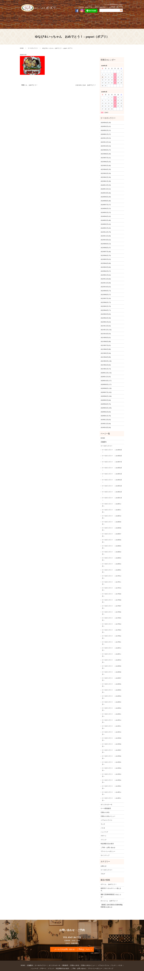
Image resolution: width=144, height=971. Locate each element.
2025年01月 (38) (106, 174)
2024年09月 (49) (106, 189)
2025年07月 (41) (106, 150)
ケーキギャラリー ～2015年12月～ (111, 714)
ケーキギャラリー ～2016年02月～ (111, 702)
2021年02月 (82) (106, 358)
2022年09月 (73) (106, 283)
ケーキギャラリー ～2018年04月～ (111, 546)
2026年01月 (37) (106, 127)
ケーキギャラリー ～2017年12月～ (111, 570)
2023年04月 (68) (106, 256)
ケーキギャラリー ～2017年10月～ (111, 582)
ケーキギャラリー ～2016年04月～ (111, 690)
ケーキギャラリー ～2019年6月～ (112, 462)
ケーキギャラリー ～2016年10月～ (111, 654)
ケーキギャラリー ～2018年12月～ (111, 498)
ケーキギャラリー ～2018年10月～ (111, 510)
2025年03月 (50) (106, 166)
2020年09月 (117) (106, 377)
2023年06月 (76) (106, 248)
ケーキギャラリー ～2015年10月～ (111, 726)
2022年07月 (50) (106, 291)
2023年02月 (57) (106, 264)
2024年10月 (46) (106, 185)
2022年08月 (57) (106, 287)
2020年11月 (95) (106, 369)
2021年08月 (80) (106, 334)
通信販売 (67, 18)
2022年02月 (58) (106, 311)
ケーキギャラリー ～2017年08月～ (111, 594)
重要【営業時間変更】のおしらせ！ (111, 888)
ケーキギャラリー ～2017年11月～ (111, 576)
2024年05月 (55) (106, 205)
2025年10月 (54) (106, 139)
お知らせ (103, 859)
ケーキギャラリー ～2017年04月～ (111, 618)
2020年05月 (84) (106, 393)
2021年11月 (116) (106, 322)
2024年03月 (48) (106, 213)
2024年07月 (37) (106, 197)
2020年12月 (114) (106, 365)
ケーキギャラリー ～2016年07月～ (111, 672)
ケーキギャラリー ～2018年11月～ (111, 504)
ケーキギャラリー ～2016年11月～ (111, 648)
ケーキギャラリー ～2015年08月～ (111, 738)
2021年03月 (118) (106, 354)
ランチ (103, 817)
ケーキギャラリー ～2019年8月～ (112, 450)
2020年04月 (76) (106, 397)
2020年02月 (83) (106, 404)
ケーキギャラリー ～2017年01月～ (111, 636)
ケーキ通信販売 (106, 801)
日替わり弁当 (105, 805)
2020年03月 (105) (106, 401)
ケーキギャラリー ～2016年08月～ (111, 666)
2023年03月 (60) (106, 260)
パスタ (103, 821)
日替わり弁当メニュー (108, 809)
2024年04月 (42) (106, 209)
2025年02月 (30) (106, 170)
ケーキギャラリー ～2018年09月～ (111, 516)
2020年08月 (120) (106, 381)
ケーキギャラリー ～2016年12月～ (111, 642)
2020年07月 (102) (106, 385)
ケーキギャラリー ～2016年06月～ (111, 678)
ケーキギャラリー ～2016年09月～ (111, 660)
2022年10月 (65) (106, 279)
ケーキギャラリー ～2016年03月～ (111, 696)
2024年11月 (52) (106, 182)
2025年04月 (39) (106, 162)
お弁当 (75, 18)
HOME (24, 18)
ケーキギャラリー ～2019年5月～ (112, 468)
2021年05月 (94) (106, 346)
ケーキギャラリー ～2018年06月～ (111, 534)
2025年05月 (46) (106, 158)
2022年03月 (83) (106, 307)
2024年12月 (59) (106, 178)
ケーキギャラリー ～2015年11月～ (111, 720)
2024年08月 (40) (106, 193)
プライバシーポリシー (108, 844)
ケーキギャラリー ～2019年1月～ (112, 492)
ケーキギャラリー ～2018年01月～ (111, 564)
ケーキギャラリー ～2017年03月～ (111, 624)
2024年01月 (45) (106, 221)
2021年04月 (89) (106, 350)
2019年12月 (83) (106, 412)
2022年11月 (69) (106, 275)
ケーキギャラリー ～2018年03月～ (111, 552)
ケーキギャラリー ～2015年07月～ (111, 744)
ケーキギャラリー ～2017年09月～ (111, 588)
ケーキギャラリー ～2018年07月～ (111, 528)
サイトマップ (105, 848)
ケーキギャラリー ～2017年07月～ (111, 600)
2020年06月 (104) (106, 389)
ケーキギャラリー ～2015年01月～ (111, 780)
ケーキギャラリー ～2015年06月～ (111, 750)
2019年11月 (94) (106, 416)
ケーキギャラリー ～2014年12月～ (111, 786)
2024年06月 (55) (106, 201)
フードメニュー (99, 18)
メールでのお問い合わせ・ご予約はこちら (72, 942)
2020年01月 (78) (106, 408)
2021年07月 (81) (106, 338)
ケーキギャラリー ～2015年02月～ (111, 774)
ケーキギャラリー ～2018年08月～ (111, 522)
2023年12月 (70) (106, 225)
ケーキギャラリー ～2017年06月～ (111, 606)
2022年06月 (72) (106, 295)
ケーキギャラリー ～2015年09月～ (111, 732)
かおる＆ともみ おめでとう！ (86, 78)
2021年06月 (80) (106, 342)
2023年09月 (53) (106, 236)
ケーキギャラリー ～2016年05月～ (111, 684)
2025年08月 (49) (106, 146)
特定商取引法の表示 (107, 836)
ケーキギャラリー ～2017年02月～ (111, 630)
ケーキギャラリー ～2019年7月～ (112, 456)
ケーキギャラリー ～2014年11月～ (111, 792)
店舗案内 (31, 18)
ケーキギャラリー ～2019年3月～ (112, 480)
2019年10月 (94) (106, 420)
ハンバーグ (104, 824)
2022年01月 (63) (106, 314)
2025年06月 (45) (106, 154)
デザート (103, 828)
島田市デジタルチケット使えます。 (111, 882)
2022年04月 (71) (106, 303)
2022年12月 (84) (106, 271)
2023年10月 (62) (106, 232)
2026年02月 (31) (106, 123)
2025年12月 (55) (106, 131)
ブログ (103, 866)
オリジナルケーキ (56, 18)
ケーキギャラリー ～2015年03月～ (111, 768)
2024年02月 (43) (106, 217)
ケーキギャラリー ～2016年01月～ (111, 708)
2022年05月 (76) (106, 299)
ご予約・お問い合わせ (115, 18)
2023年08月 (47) (106, 240)
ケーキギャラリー (42, 18)
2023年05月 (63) (106, 252)
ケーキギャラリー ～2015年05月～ (111, 756)
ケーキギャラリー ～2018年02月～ (111, 558)
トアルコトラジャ (86, 18)
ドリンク (103, 832)
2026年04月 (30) (106, 115)
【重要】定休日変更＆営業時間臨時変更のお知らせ (112, 899)
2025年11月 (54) (106, 135)
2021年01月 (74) (106, 361)
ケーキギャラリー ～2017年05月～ (111, 612)
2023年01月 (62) (106, 268)
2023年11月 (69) (106, 229)
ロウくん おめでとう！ (109, 877)
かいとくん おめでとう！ (109, 893)
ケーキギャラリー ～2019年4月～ (112, 474)
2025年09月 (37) (106, 142)
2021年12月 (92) (106, 318)
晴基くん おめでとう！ (29, 78)
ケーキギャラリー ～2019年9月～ (112, 444)
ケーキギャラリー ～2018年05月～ (111, 540)
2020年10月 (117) (106, 373)
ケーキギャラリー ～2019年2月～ (112, 486)
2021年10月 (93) (106, 326)
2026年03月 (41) (106, 119)
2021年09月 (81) (106, 330)
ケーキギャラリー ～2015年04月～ (111, 762)
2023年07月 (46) (106, 244)
